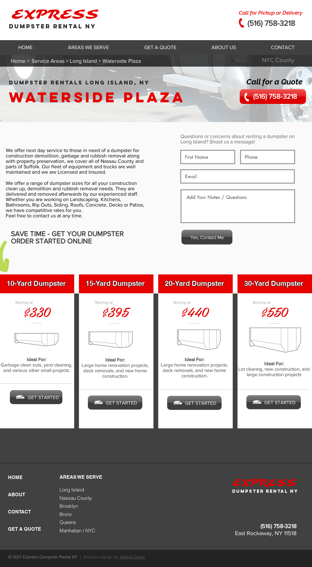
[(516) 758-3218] (273, 96)
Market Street (132, 556)
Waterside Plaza (97, 97)
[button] (88, 47)
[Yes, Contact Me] (206, 237)
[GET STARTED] (36, 397)
